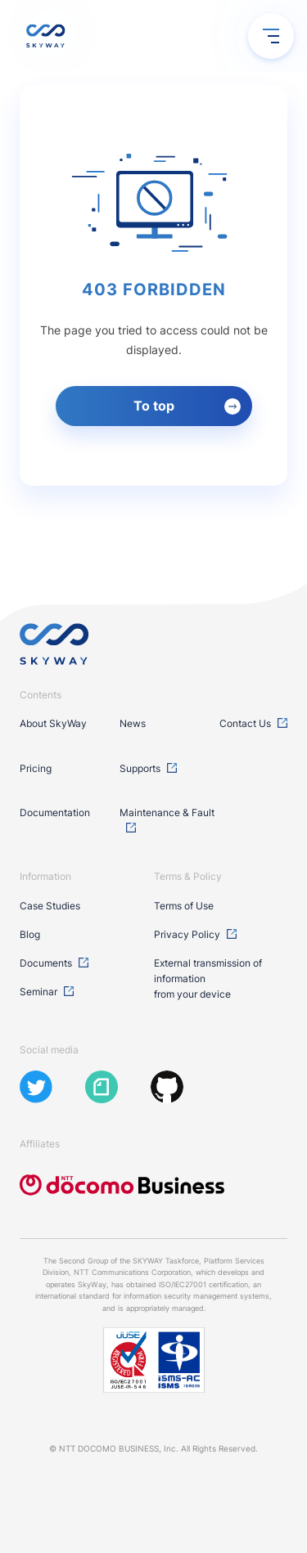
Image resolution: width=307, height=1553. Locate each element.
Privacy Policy (187, 934)
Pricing (36, 768)
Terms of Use (184, 906)
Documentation (55, 812)
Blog (30, 934)
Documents (46, 963)
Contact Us (245, 723)
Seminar (38, 991)
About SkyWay (53, 723)
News (133, 723)
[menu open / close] (271, 36)
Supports (140, 768)
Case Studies (50, 906)
